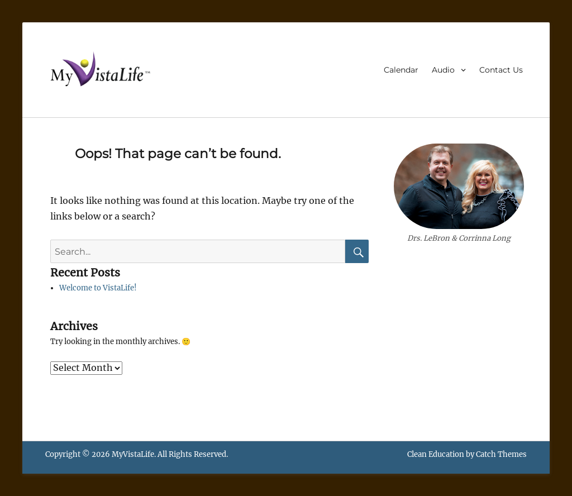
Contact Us (501, 70)
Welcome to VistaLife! (98, 288)
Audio (443, 70)
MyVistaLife (133, 454)
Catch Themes (501, 454)
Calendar (401, 70)
